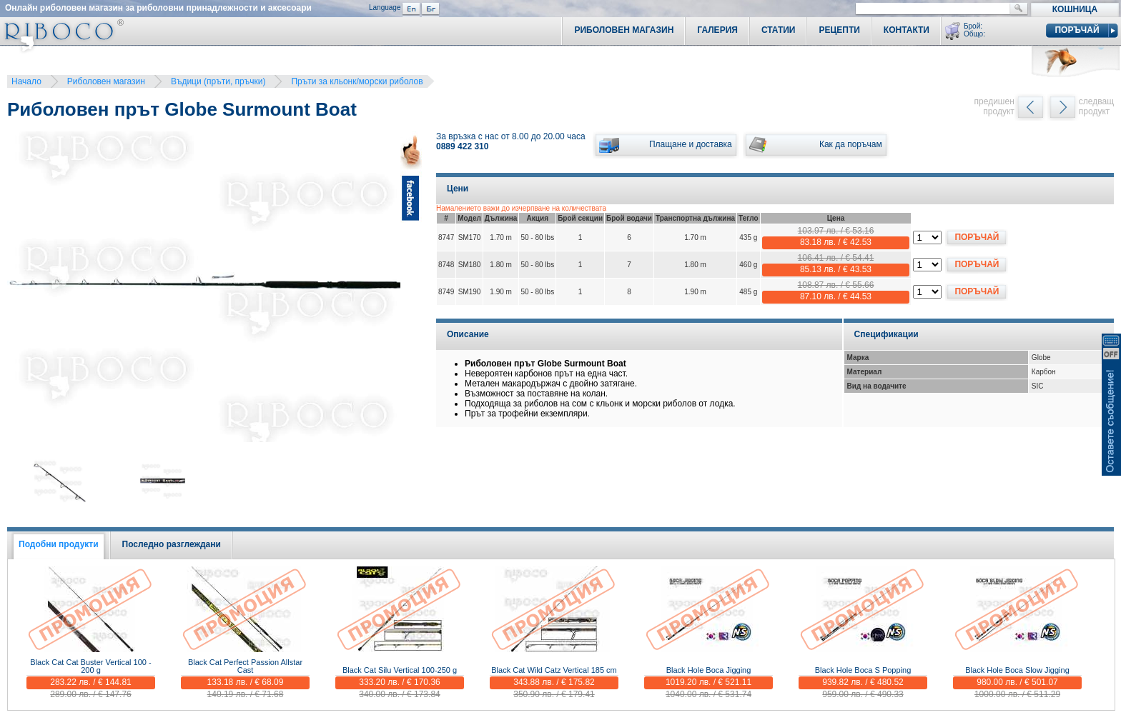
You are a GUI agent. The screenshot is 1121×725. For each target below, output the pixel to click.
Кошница (1074, 9)
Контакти (906, 30)
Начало (26, 81)
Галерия (717, 30)
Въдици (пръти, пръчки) (218, 81)
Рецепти (839, 30)
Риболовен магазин (106, 81)
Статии (778, 30)
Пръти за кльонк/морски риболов (357, 81)
